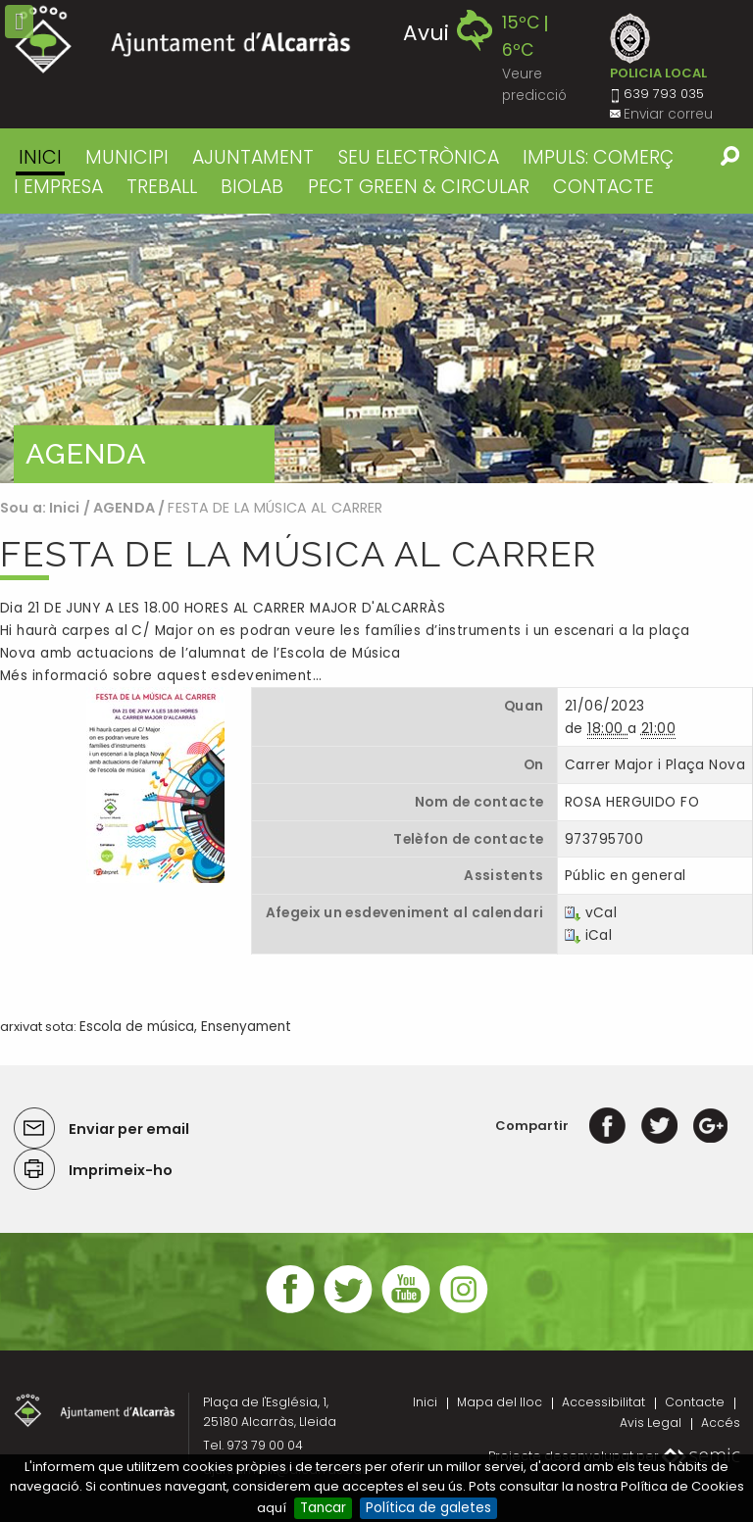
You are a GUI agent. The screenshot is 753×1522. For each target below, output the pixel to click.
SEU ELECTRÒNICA (418, 157)
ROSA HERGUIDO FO (632, 802)
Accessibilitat (603, 1402)
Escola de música (136, 1026)
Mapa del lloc (499, 1402)
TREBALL (161, 186)
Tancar (323, 1507)
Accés (720, 1422)
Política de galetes (428, 1507)
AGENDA (124, 507)
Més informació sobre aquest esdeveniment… (161, 675)
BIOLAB (252, 186)
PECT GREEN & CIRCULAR (418, 186)
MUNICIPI (127, 157)
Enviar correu (668, 114)
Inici (40, 157)
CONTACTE (603, 186)
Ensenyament (246, 1026)
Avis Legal (650, 1422)
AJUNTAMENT (253, 157)
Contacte (695, 1402)
